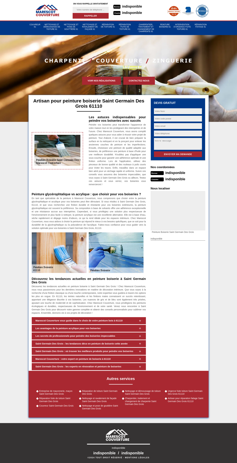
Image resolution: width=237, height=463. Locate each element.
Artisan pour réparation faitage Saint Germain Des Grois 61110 (185, 399)
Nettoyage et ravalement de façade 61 (90, 27)
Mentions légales (137, 458)
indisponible (132, 6)
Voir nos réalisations (101, 80)
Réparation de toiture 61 (108, 26)
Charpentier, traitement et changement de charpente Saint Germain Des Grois (140, 401)
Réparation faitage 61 (201, 26)
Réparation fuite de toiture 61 (125, 27)
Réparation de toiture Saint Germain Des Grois (99, 392)
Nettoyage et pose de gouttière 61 (71, 27)
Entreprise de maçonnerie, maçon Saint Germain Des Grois (55, 392)
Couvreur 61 (35, 26)
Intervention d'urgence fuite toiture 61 (182, 27)
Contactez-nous (139, 80)
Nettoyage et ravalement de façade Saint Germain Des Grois (99, 399)
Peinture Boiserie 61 (165, 26)
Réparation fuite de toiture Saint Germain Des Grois (54, 399)
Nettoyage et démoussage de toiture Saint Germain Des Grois (143, 392)
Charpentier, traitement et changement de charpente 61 (146, 28)
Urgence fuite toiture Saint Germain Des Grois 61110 (185, 392)
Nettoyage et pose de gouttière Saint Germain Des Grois (100, 407)
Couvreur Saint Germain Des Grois (56, 405)
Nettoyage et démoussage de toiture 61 (51, 27)
